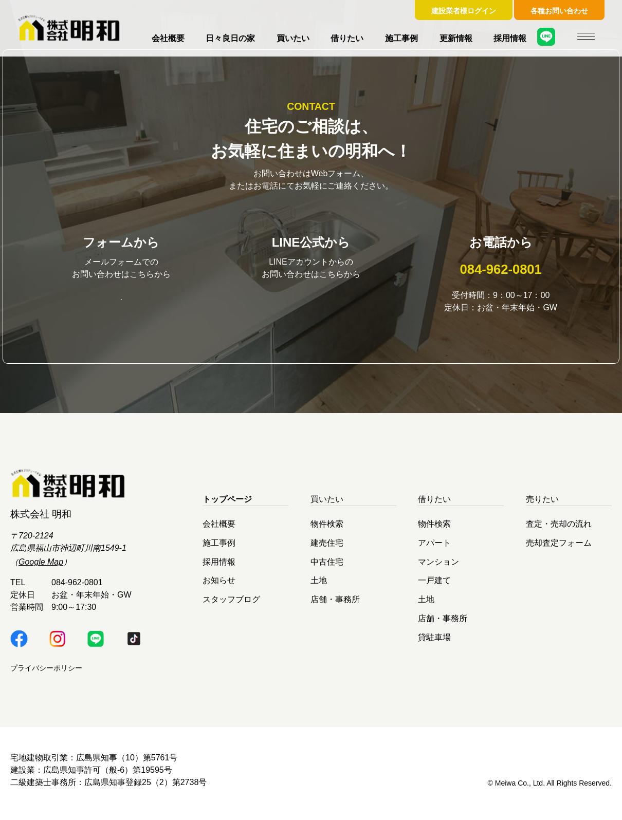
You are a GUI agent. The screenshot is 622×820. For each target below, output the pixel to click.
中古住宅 (326, 568)
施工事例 (401, 38)
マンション (438, 568)
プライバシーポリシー (46, 674)
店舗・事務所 (335, 606)
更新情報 (456, 38)
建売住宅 (326, 549)
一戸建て (434, 587)
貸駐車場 (434, 643)
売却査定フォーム (559, 549)
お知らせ (219, 587)
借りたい (347, 38)
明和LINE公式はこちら (311, 305)
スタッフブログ (231, 606)
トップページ (227, 505)
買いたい (293, 38)
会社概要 (168, 38)
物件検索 (326, 530)
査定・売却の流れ (559, 530)
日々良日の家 (230, 38)
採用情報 (509, 38)
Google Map (41, 568)
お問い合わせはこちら (121, 305)
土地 (318, 587)
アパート (434, 549)
